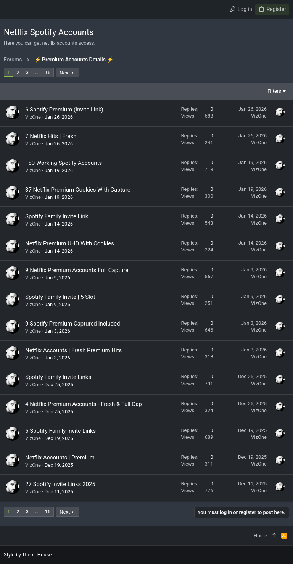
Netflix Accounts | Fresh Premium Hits (73, 350)
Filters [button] (274, 91)
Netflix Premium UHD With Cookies (69, 243)
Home (260, 535)
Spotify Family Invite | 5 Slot (60, 296)
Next (65, 73)
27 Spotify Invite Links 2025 (60, 484)
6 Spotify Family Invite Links (60, 430)
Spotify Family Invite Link (56, 216)
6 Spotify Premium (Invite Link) (64, 109)
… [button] (37, 72)
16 (48, 72)
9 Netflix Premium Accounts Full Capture (76, 270)
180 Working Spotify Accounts (63, 163)
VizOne (33, 117)
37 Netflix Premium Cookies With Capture (77, 189)
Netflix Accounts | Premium (60, 457)
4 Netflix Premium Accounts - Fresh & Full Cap (83, 404)
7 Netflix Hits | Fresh (50, 136)
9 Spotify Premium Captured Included (72, 323)
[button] (11, 9)
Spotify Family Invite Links (58, 377)
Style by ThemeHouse (28, 555)
